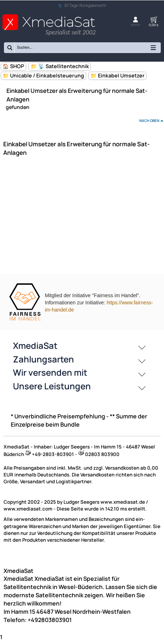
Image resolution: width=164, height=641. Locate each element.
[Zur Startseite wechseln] (49, 33)
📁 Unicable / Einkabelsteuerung (43, 75)
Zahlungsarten (43, 359)
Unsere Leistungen (52, 386)
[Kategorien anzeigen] (153, 49)
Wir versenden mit (50, 372)
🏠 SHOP (13, 66)
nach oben (149, 120)
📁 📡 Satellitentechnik (60, 66)
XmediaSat (35, 345)
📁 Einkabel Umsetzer (117, 75)
